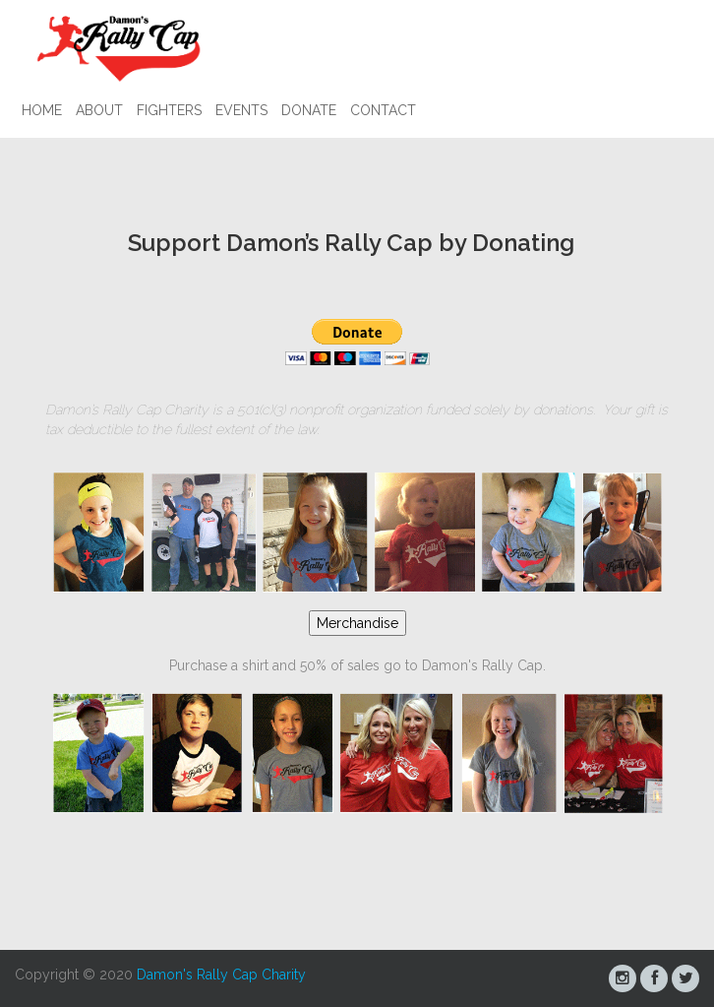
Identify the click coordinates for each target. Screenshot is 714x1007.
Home (42, 110)
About (99, 110)
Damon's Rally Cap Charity (221, 974)
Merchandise (357, 623)
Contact (383, 110)
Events (241, 110)
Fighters (169, 110)
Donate (308, 110)
